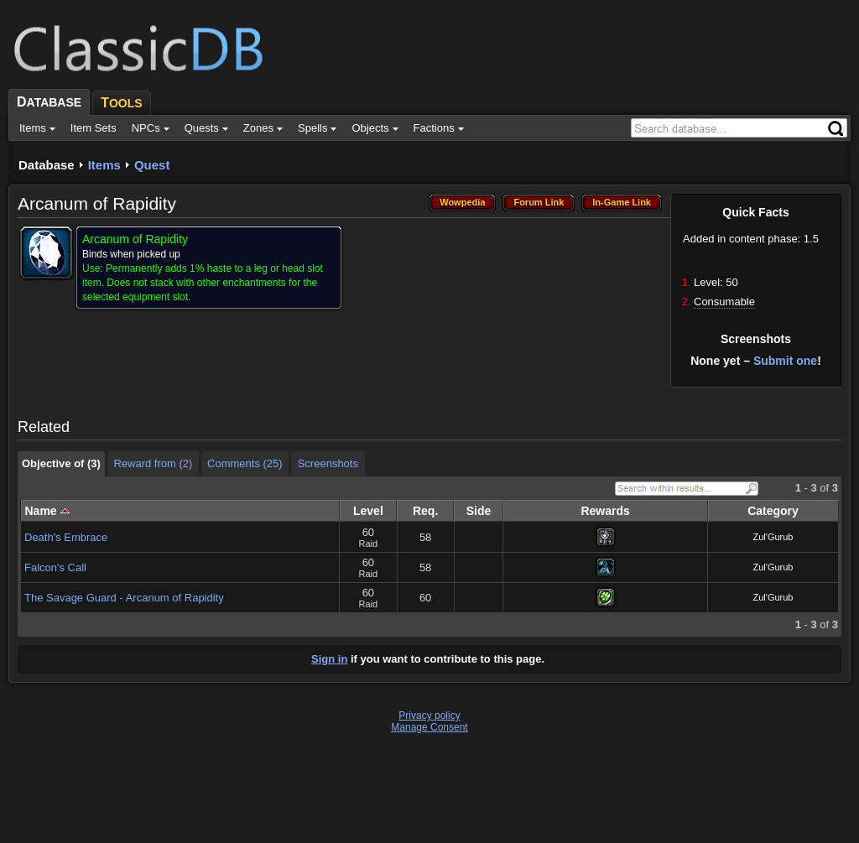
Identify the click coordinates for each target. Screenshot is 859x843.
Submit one (785, 360)
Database (46, 165)
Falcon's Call (55, 567)
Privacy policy (429, 715)
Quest (152, 165)
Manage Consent (429, 727)
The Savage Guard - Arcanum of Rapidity (124, 597)
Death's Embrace (65, 537)
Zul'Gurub (773, 537)
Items (104, 165)
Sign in (329, 659)
